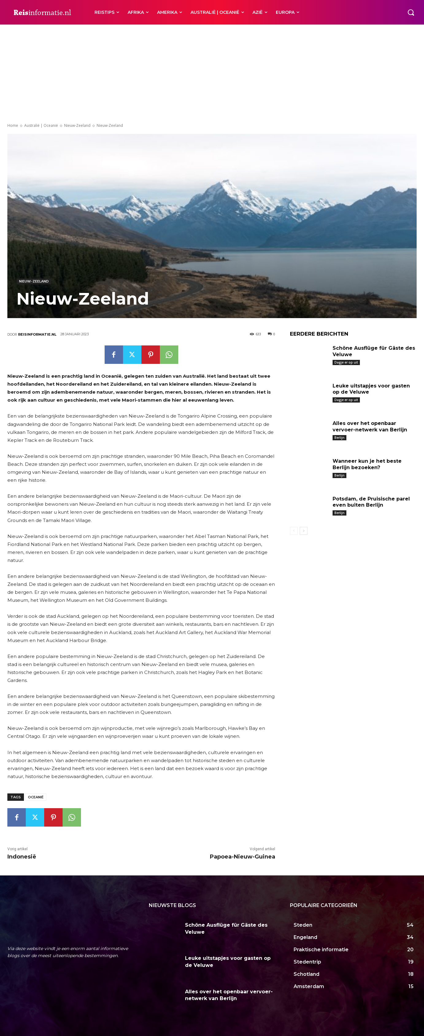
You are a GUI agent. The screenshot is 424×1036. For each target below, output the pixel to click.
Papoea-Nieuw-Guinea (242, 856)
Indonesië (21, 856)
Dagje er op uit (346, 362)
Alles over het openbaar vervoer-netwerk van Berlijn (370, 426)
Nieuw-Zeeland (77, 125)
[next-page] (303, 531)
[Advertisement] (212, 71)
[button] (411, 12)
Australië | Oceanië (41, 125)
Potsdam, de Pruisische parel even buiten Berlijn (371, 502)
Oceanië (36, 797)
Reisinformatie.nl (37, 334)
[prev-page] (294, 531)
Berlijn (339, 437)
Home (12, 125)
